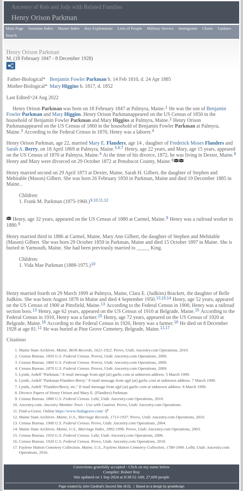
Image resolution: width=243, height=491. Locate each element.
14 (169, 298)
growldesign (175, 486)
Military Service (160, 28)
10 (95, 200)
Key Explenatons (98, 28)
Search (11, 35)
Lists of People (129, 28)
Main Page (14, 28)
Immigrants (187, 28)
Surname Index (40, 28)
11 (101, 200)
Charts (207, 28)
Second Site (113, 486)
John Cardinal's (93, 486)
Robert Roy (130, 472)
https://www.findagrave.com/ (79, 411)
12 (106, 200)
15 (197, 310)
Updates (224, 28)
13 (158, 298)
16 (44, 322)
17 (167, 328)
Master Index (69, 28)
